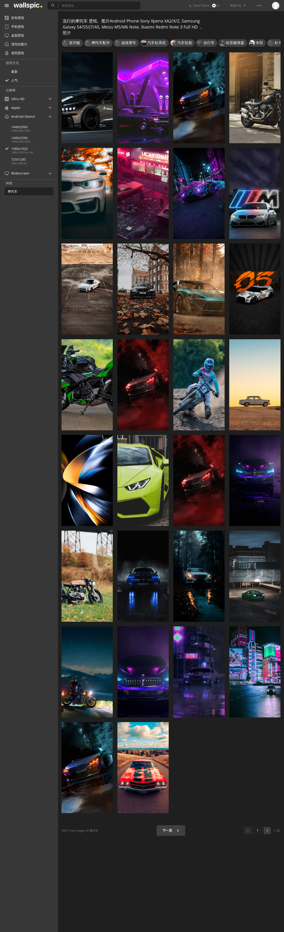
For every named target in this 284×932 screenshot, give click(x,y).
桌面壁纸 (14, 35)
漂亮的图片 (16, 44)
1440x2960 (19, 127)
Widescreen (17, 173)
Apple (12, 107)
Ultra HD (14, 99)
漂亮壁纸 (14, 53)
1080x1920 (34, 148)
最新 (14, 71)
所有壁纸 (14, 18)
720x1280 (18, 159)
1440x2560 (19, 137)
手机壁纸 (14, 26)
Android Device (20, 116)
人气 (14, 80)
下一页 (170, 830)
